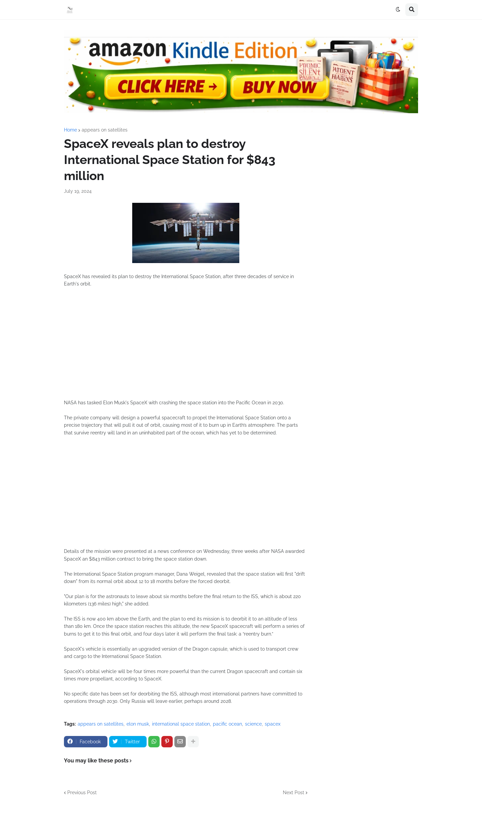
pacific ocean (227, 724)
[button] (398, 9)
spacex (272, 724)
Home (70, 130)
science (253, 724)
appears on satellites (105, 130)
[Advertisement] (186, 347)
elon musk (138, 724)
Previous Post (82, 792)
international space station (181, 724)
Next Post (293, 792)
